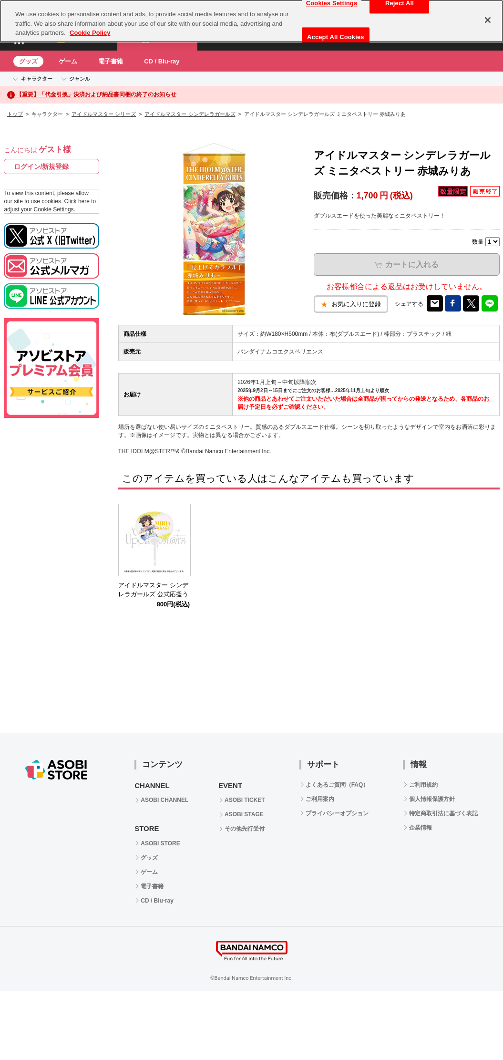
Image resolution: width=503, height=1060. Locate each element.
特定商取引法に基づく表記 (443, 813)
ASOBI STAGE (244, 814)
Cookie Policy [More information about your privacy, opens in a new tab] (90, 32)
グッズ (28, 61)
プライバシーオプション (337, 813)
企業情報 (420, 827)
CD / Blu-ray (161, 61)
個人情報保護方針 (432, 799)
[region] (251, 21)
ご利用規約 (423, 784)
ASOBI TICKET (245, 800)
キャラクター (36, 79)
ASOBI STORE (160, 843)
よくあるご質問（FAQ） (337, 784)
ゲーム (68, 61)
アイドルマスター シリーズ (104, 114)
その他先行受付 (245, 828)
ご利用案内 (320, 799)
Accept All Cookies (335, 37)
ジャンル (79, 79)
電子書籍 (110, 61)
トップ (15, 114)
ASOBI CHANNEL (164, 800)
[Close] (487, 20)
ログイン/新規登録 (41, 166)
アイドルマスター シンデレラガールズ (189, 114)
